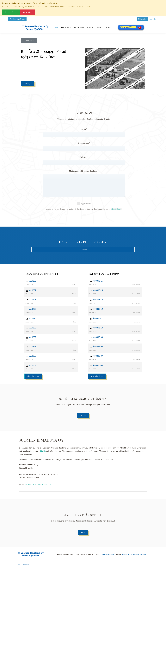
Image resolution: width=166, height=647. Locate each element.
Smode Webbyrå (23, 565)
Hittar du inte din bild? (83, 27)
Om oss (108, 27)
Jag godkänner (84, 203)
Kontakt (99, 27)
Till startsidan (29, 40)
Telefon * (84, 157)
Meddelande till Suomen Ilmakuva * (83, 171)
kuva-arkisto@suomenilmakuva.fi (39, 484)
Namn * (84, 129)
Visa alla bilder (97, 376)
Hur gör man (66, 27)
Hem (56, 27)
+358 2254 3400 (108, 554)
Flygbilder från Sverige (17, 19)
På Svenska (142, 19)
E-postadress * (84, 143)
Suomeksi (153, 19)
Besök (83, 532)
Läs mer (83, 415)
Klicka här (83, 250)
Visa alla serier (33, 376)
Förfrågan (28, 83)
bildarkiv (42, 451)
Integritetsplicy (116, 209)
